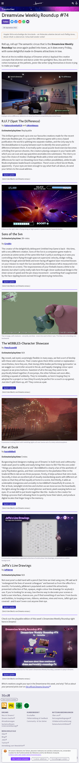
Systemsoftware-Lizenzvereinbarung (10, 725)
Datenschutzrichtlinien (61, 724)
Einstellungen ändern (59, 759)
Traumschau (8, 9)
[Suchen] (72, 3)
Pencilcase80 (10, 347)
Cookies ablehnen (40, 759)
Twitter (5, 743)
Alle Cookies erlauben (20, 759)
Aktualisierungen (8, 721)
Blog (4, 737)
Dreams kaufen (8, 718)
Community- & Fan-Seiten (37, 721)
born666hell (10, 451)
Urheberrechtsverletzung (61, 721)
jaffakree (8, 569)
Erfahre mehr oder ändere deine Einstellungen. (25, 755)
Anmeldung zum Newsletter (13, 745)
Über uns (56, 715)
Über (4, 734)
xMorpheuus (32, 125)
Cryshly (7, 243)
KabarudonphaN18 (13, 125)
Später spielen (9, 175)
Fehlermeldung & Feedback (37, 718)
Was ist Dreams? (8, 715)
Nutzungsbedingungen (61, 718)
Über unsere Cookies (9, 700)
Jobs (4, 740)
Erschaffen (31, 715)
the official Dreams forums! (38, 686)
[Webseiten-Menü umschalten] (2, 3)
